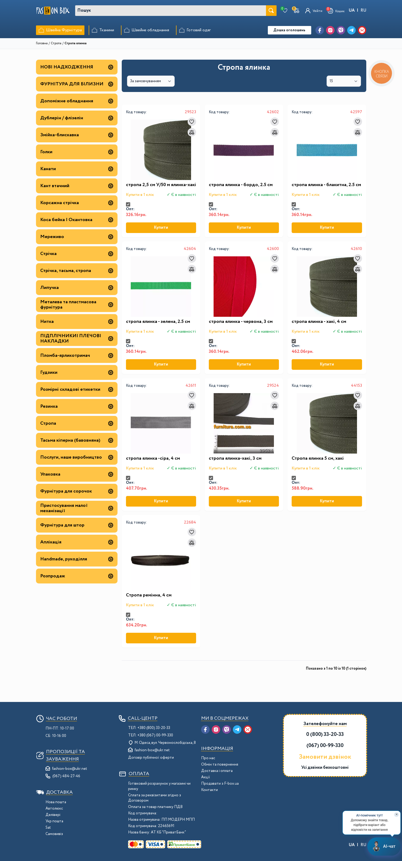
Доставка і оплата (217, 771)
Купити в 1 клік (140, 195)
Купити (161, 228)
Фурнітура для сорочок (76, 491)
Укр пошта (54, 821)
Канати (76, 168)
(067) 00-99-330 (325, 745)
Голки (76, 151)
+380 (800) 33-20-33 (153, 728)
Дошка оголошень (289, 30)
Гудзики (76, 372)
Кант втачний (76, 185)
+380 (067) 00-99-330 (155, 735)
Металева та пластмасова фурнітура (76, 304)
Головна (42, 43)
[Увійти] (313, 10)
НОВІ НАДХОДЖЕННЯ (76, 67)
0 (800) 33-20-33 (325, 734)
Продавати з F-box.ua (220, 783)
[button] (336, 11)
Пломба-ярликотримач (76, 355)
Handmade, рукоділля (76, 559)
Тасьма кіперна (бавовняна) (76, 440)
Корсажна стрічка (76, 202)
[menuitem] (60, 30)
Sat (48, 827)
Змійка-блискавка (76, 134)
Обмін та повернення (219, 764)
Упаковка (76, 474)
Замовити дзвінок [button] (325, 757)
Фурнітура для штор (76, 525)
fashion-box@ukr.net (69, 768)
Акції (205, 777)
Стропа (56, 43)
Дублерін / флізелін (76, 118)
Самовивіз (54, 834)
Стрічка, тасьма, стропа (76, 270)
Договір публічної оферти (151, 757)
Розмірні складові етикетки (76, 389)
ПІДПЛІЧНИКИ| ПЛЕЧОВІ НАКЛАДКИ (76, 338)
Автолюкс (54, 808)
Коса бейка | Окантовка (76, 219)
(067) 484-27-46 (66, 776)
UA (352, 10)
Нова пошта (56, 802)
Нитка (76, 321)
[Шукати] (271, 10)
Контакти (209, 790)
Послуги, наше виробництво (76, 457)
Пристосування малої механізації (76, 508)
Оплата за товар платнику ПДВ (155, 807)
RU (363, 10)
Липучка (76, 287)
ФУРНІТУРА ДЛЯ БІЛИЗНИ (76, 84)
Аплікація (76, 542)
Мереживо (76, 236)
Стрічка (76, 253)
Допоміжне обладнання (76, 101)
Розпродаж (76, 576)
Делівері (53, 815)
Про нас (208, 758)
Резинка (76, 406)
